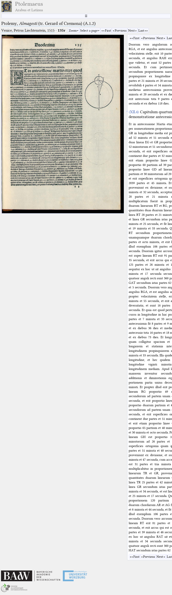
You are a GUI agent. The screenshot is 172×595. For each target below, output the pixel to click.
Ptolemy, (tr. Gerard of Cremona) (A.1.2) (48, 23)
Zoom (73, 30)
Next (131, 30)
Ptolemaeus (29, 6)
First (108, 30)
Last (141, 30)
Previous (121, 30)
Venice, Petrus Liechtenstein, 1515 (28, 30)
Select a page (89, 30)
